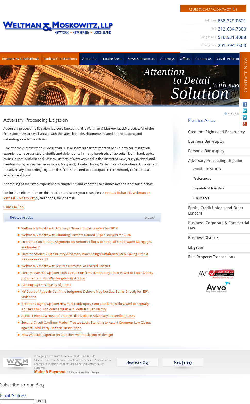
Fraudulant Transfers (208, 188)
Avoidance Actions (207, 168)
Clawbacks (201, 198)
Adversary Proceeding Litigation (216, 160)
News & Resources (141, 58)
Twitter (245, 117)
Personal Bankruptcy (206, 150)
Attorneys (167, 58)
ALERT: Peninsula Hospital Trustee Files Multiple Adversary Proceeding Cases (78, 315)
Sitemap (38, 360)
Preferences (202, 178)
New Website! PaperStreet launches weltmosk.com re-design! (67, 334)
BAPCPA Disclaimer (80, 360)
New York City (137, 362)
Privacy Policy (102, 360)
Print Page (234, 113)
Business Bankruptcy (206, 141)
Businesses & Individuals (20, 58)
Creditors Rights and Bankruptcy (216, 131)
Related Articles (21, 217)
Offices (185, 58)
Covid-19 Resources (231, 58)
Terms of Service (55, 360)
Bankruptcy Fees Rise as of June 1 (46, 284)
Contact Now (246, 75)
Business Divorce (203, 237)
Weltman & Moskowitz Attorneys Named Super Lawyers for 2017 (69, 228)
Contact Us (203, 58)
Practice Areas (111, 58)
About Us (89, 58)
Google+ (245, 123)
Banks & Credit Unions (60, 58)
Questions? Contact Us (213, 9)
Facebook (245, 104)
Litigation (196, 247)
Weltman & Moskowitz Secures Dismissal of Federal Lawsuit (65, 266)
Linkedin (245, 110)
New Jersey (183, 362)
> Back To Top (13, 206)
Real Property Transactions (211, 256)
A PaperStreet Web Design (84, 372)
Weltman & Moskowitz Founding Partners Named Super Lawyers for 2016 (76, 235)
